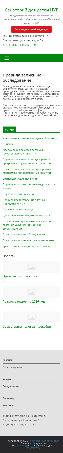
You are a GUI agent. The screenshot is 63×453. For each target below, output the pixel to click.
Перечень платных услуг (18, 209)
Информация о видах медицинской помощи (30, 138)
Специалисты (11, 386)
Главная (7, 360)
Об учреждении (12, 367)
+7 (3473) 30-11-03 (14, 44)
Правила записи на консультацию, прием (28, 240)
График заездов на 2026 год (24, 301)
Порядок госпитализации (18, 194)
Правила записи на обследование (24, 234)
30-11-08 (32, 44)
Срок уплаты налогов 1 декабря (27, 326)
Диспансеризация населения (20, 178)
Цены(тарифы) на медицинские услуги (26, 215)
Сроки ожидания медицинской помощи (27, 246)
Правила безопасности (20, 276)
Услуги (7, 379)
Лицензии (9, 144)
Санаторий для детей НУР (31, 10)
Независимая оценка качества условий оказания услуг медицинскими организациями (27, 224)
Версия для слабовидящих (31, 29)
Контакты (8, 405)
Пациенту (8, 398)
